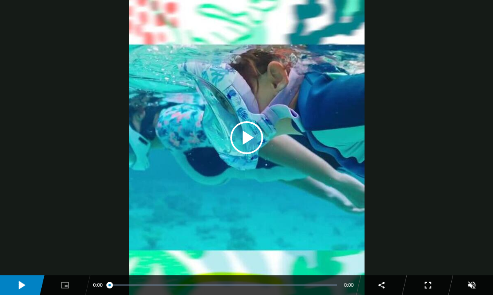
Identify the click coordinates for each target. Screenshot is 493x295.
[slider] (223, 285)
